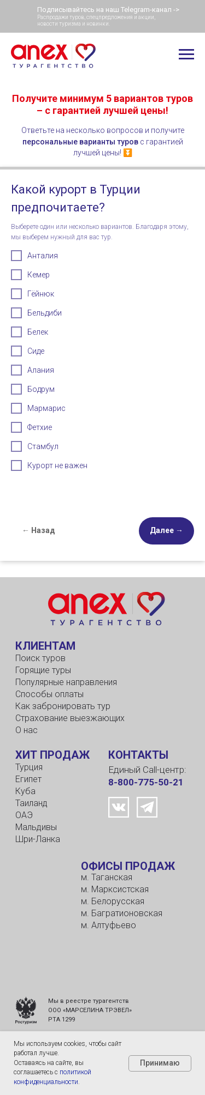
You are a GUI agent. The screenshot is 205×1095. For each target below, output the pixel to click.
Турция (29, 767)
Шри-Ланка (37, 839)
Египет (28, 779)
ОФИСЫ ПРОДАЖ (128, 866)
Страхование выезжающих (70, 718)
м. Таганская (106, 877)
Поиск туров (40, 658)
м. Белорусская (112, 901)
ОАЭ (24, 815)
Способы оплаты (49, 694)
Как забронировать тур (62, 706)
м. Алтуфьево (108, 925)
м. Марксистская (115, 889)
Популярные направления (66, 682)
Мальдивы (36, 827)
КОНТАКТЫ (138, 754)
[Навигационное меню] (186, 54)
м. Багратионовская (121, 913)
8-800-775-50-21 (146, 782)
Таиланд (31, 803)
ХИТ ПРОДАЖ (52, 754)
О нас (26, 730)
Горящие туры (43, 670)
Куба (25, 791)
